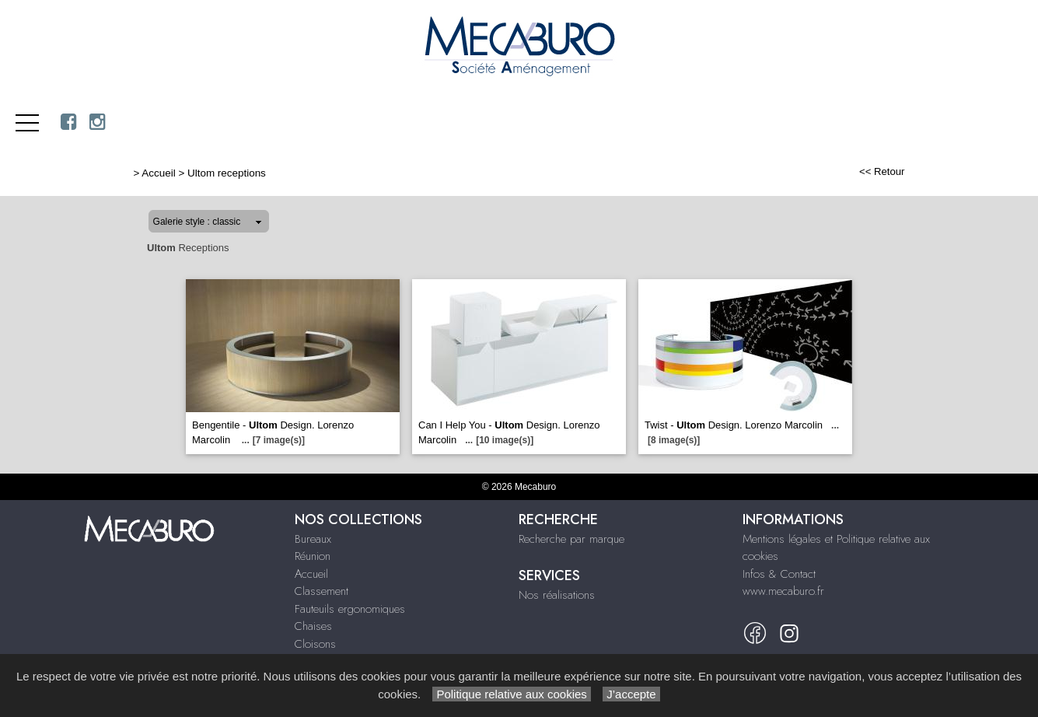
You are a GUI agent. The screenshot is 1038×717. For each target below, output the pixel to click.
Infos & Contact (779, 573)
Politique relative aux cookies (511, 694)
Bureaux (313, 538)
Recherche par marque (571, 538)
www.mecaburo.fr (783, 591)
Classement (321, 591)
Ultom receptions (226, 173)
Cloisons (315, 643)
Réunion (312, 556)
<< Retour (882, 171)
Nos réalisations (557, 594)
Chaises (313, 626)
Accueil (158, 173)
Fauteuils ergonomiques (350, 608)
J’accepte (631, 694)
